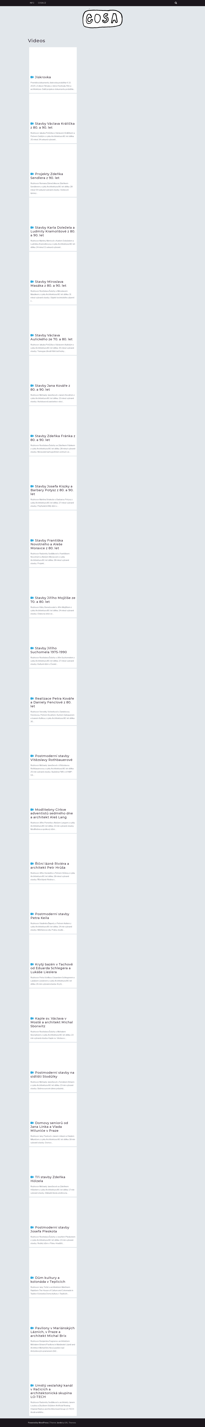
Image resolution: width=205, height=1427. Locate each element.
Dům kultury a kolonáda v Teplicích (47, 1280)
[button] (176, 3)
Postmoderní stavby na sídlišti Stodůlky (52, 1074)
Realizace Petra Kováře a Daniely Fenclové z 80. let (52, 702)
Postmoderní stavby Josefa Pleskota (49, 1229)
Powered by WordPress (38, 1423)
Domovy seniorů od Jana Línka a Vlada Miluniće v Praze (49, 1126)
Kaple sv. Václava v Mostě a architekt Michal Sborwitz (51, 1022)
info (32, 3)
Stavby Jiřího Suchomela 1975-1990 (48, 650)
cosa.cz (42, 3)
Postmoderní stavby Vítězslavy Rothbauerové (51, 758)
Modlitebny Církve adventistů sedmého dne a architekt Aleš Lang (51, 813)
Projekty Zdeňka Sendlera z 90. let (46, 176)
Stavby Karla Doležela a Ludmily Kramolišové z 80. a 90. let (52, 231)
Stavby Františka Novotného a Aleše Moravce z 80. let (46, 544)
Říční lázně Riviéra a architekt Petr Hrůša (49, 865)
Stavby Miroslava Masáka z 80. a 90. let (48, 283)
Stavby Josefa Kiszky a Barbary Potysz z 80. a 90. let (51, 490)
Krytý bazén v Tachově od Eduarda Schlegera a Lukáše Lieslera (51, 968)
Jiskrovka (43, 77)
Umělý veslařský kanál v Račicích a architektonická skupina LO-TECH (51, 1391)
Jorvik (59, 1423)
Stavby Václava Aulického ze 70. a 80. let (51, 337)
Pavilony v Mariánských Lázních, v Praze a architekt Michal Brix (52, 1332)
